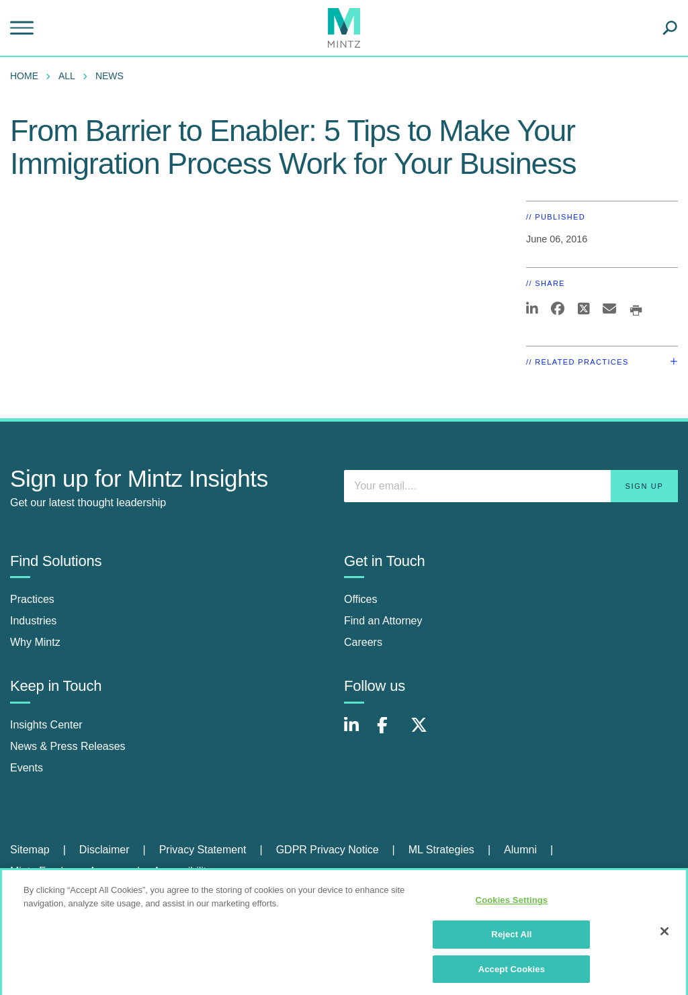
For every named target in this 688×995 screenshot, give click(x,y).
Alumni (520, 849)
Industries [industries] (33, 620)
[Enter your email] (511, 486)
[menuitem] (27, 76)
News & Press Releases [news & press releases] (68, 746)
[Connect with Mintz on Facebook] (390, 732)
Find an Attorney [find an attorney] (383, 620)
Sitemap (30, 849)
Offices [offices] (361, 599)
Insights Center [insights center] (46, 724)
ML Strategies (441, 849)
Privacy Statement (203, 849)
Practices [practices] (32, 599)
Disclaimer (104, 849)
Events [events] (26, 767)
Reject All (511, 938)
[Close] (664, 935)
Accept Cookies (511, 972)
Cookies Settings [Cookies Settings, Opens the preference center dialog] (512, 904)
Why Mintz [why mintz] (35, 642)
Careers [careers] (363, 642)
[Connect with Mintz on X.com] (424, 732)
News (109, 75)
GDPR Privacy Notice (327, 849)
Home (24, 75)
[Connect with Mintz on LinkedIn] (357, 732)
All (66, 75)
